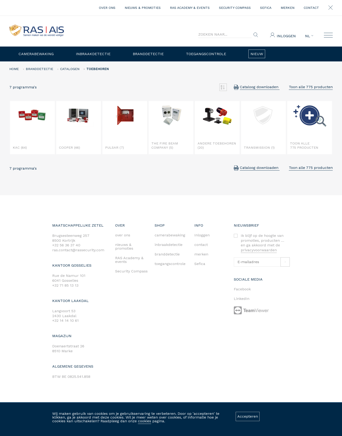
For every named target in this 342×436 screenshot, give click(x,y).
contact (311, 8)
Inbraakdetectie (93, 54)
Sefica (265, 8)
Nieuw (257, 54)
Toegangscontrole (206, 54)
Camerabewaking (36, 54)
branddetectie (167, 254)
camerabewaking (170, 235)
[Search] (225, 34)
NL (309, 36)
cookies (144, 421)
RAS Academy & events (190, 8)
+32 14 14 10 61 (65, 320)
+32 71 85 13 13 (65, 285)
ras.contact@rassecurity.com (78, 250)
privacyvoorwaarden (259, 250)
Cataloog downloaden (260, 87)
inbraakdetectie (168, 244)
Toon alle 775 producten (311, 87)
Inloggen (286, 36)
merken (287, 8)
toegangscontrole (170, 264)
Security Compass (235, 8)
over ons (107, 8)
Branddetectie (148, 54)
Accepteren (247, 416)
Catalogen (69, 69)
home (14, 69)
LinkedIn (241, 298)
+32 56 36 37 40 (66, 245)
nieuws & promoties (143, 8)
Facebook (242, 289)
